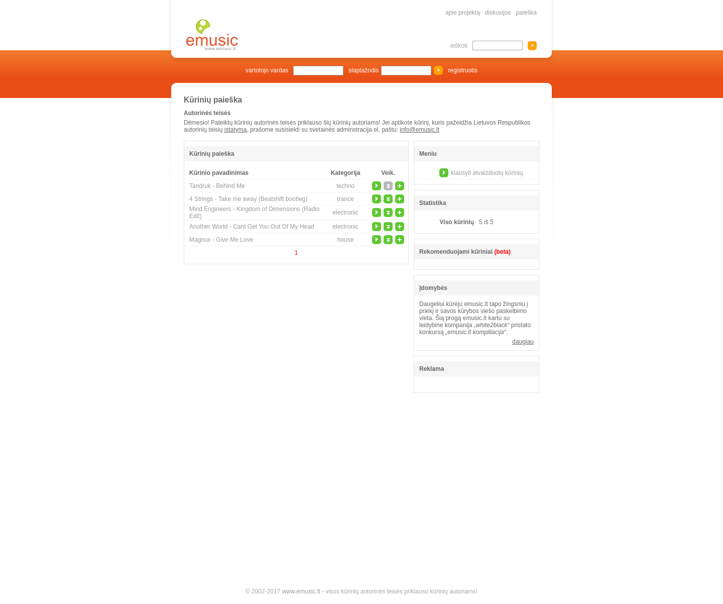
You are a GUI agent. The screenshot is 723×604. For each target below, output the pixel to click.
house (345, 239)
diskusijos (498, 12)
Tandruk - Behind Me (217, 185)
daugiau (523, 341)
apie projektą (462, 12)
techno (345, 185)
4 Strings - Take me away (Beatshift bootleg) (248, 199)
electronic (345, 212)
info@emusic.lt (419, 129)
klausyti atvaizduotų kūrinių (487, 172)
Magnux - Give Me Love (221, 239)
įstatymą (235, 129)
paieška (526, 12)
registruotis (462, 70)
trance (345, 199)
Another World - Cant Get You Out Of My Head (251, 226)
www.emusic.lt (301, 591)
